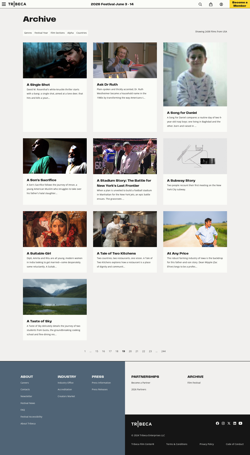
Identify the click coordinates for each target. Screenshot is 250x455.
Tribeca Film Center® (142, 444)
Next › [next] (224, 351)
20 (130, 351)
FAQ (23, 409)
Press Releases (100, 389)
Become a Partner (140, 382)
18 (116, 351)
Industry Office (66, 382)
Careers (25, 382)
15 (96, 351)
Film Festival (194, 382)
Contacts (25, 389)
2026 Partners (138, 389)
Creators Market (66, 396)
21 (137, 351)
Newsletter (26, 396)
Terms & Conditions (176, 444)
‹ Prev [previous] (25, 351)
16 (103, 351)
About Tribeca (28, 423)
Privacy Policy (207, 444)
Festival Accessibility (31, 416)
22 (143, 351)
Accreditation (65, 389)
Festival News (28, 403)
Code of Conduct (235, 444)
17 (110, 351)
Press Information (101, 382)
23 (150, 351)
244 (163, 351)
